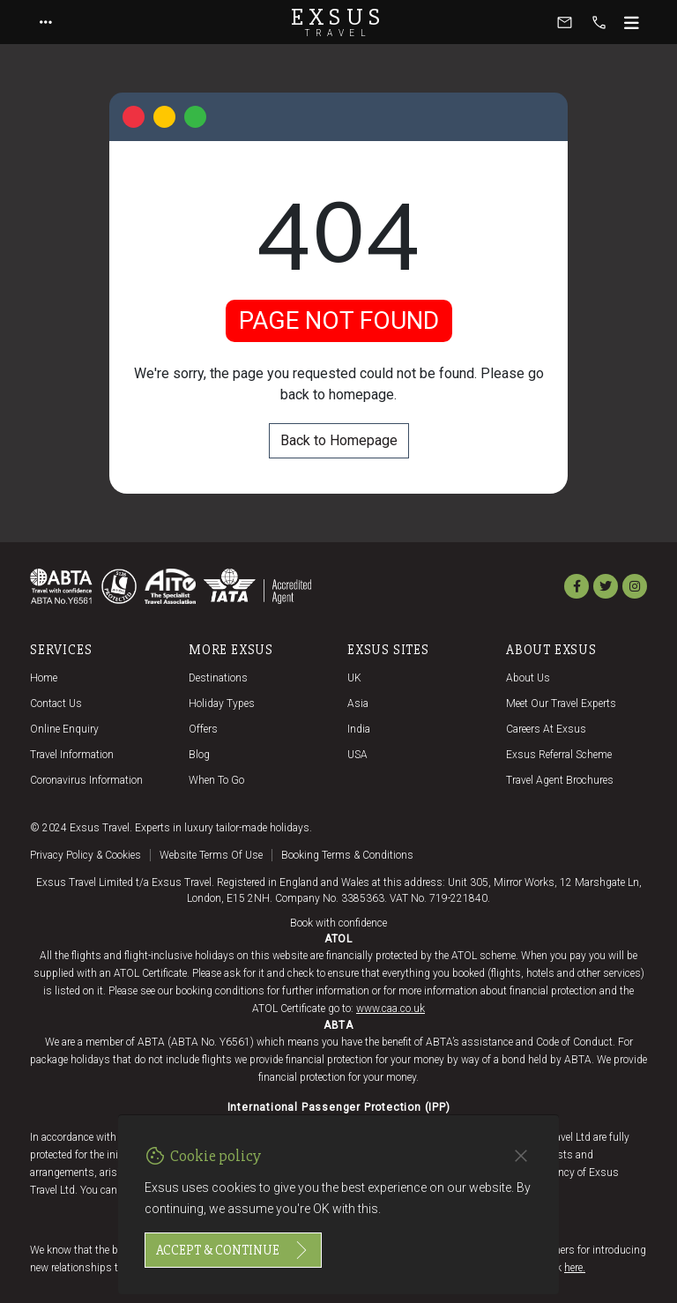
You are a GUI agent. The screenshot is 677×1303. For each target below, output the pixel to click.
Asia (357, 703)
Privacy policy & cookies (85, 855)
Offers (203, 729)
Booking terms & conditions (347, 855)
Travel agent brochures (560, 780)
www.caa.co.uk (390, 1008)
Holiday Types (222, 703)
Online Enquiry (64, 729)
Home (43, 678)
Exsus (338, 22)
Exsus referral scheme (559, 754)
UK (354, 678)
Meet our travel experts (561, 703)
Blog (199, 754)
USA (357, 754)
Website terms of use (211, 855)
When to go (216, 780)
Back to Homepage (339, 440)
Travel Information (72, 754)
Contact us (56, 703)
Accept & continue (233, 1250)
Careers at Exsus (546, 729)
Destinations (218, 678)
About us (528, 678)
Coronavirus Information (86, 780)
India (358, 729)
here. (574, 1268)
